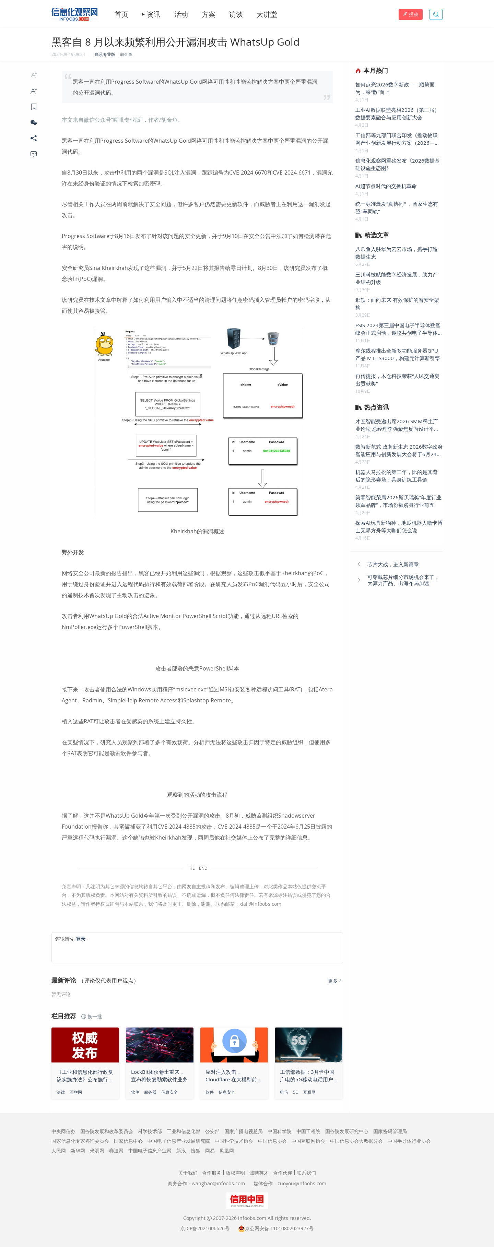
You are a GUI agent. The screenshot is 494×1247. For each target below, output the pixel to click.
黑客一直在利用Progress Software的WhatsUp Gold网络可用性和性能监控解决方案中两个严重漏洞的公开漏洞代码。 (195, 87)
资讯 (154, 14)
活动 (181, 14)
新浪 (181, 1150)
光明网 (97, 1150)
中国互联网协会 (308, 1141)
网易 (210, 1150)
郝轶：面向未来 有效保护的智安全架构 (397, 303)
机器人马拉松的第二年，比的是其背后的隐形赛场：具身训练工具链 (396, 475)
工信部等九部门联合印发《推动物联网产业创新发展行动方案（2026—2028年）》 (396, 139)
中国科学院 (280, 1131)
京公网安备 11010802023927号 (279, 1228)
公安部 (212, 1131)
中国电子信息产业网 (150, 1150)
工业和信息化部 (183, 1131)
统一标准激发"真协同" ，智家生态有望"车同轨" (396, 207)
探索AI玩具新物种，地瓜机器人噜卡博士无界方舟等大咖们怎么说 (399, 526)
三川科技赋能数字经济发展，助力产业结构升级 (396, 278)
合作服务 (211, 1172)
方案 (208, 14)
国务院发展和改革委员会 (106, 1131)
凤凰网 (227, 1150)
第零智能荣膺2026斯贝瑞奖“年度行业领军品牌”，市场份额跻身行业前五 (398, 501)
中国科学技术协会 (234, 1141)
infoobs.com (252, 1218)
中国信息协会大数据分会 (356, 1141)
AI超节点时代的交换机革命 (386, 185)
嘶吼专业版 (105, 54)
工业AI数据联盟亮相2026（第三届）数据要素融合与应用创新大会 (397, 113)
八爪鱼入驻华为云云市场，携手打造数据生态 (396, 253)
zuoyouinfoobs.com (302, 1183)
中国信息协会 (272, 1141)
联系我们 (306, 1172)
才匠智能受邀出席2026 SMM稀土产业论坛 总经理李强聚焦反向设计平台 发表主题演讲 (397, 425)
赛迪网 (116, 1150)
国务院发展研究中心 (346, 1131)
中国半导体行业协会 (409, 1141)
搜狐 (195, 1150)
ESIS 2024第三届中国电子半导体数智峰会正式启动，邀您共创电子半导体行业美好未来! (397, 329)
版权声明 (235, 1172)
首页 (121, 14)
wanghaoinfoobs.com (218, 1183)
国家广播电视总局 (243, 1131)
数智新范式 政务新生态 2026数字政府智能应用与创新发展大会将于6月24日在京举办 (399, 450)
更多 (335, 980)
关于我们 (188, 1172)
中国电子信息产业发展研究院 (179, 1141)
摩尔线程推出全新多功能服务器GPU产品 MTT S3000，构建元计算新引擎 (397, 354)
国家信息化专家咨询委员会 (80, 1141)
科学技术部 (150, 1131)
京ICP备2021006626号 (205, 1228)
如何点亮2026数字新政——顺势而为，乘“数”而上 (395, 88)
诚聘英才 (259, 1172)
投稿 (410, 14)
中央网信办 (63, 1131)
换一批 (91, 1016)
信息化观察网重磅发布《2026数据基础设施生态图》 (397, 164)
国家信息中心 (128, 1141)
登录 (80, 939)
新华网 (78, 1150)
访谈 (236, 14)
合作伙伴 (282, 1172)
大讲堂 (267, 14)
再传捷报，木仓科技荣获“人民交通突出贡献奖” (397, 379)
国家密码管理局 (390, 1131)
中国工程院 (308, 1131)
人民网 (58, 1150)
